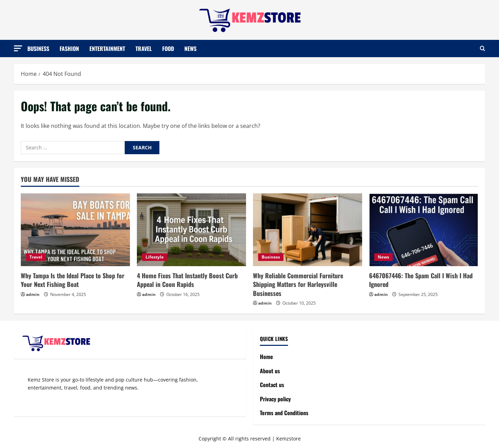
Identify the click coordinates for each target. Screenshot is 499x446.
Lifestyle (155, 257)
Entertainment (107, 48)
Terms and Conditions (284, 413)
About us (270, 371)
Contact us (272, 385)
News (190, 48)
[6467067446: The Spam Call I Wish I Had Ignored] (423, 229)
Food (168, 48)
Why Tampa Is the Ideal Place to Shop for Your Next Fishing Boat (72, 280)
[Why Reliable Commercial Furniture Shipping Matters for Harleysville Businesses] (307, 229)
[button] (18, 48)
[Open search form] (482, 48)
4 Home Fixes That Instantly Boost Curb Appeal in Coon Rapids (187, 280)
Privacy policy (275, 399)
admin (33, 294)
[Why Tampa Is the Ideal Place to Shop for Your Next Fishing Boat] (75, 229)
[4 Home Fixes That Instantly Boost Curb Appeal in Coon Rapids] (191, 229)
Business (38, 48)
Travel (143, 48)
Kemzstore (288, 438)
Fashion (69, 48)
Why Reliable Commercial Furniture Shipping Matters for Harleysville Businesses (298, 284)
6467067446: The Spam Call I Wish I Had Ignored (421, 280)
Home (266, 356)
